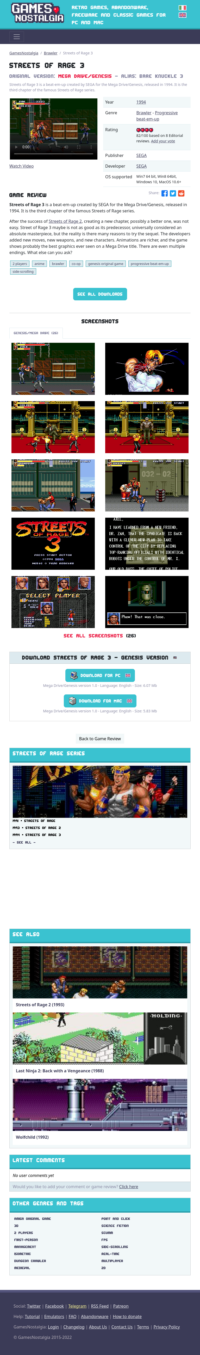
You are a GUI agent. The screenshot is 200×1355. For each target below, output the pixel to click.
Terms (143, 1327)
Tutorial (32, 1316)
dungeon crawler (30, 1261)
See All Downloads (100, 294)
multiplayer (112, 1261)
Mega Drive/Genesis (85, 76)
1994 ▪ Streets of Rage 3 (37, 835)
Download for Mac (100, 701)
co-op (76, 263)
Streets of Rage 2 (65, 221)
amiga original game (32, 1219)
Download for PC (100, 675)
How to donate (127, 1316)
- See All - (24, 842)
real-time (111, 1254)
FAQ (72, 1316)
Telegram (77, 1306)
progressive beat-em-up (150, 263)
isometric (22, 1254)
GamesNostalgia (23, 52)
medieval (22, 1268)
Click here (128, 1186)
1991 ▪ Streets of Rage (34, 821)
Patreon (121, 1306)
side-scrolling (23, 271)
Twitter (34, 1306)
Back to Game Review (100, 739)
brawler (58, 263)
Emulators (54, 1316)
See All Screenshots (93, 635)
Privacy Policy (166, 1327)
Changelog (73, 1327)
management (25, 1247)
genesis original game (105, 263)
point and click (116, 1219)
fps (105, 1240)
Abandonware (94, 1316)
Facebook (54, 1306)
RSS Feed (100, 1306)
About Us (98, 1327)
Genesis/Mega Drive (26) (36, 333)
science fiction (115, 1226)
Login (53, 1327)
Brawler (51, 52)
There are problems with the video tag (53, 129)
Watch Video (21, 166)
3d (16, 1226)
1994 (141, 102)
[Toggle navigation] (16, 36)
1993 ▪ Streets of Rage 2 (37, 828)
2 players (19, 263)
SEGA (141, 155)
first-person (26, 1240)
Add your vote (163, 140)
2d (104, 1268)
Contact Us (122, 1327)
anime (40, 263)
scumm (107, 1233)
